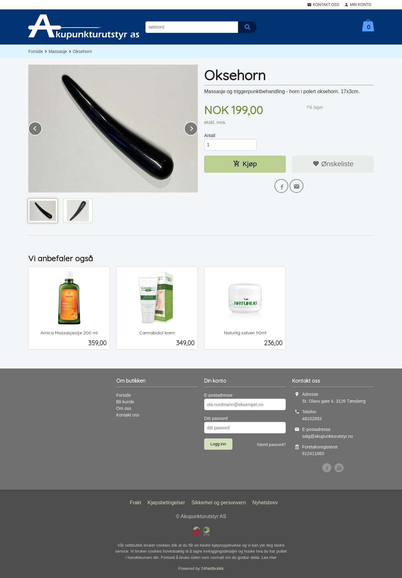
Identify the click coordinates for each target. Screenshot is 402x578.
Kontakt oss (127, 414)
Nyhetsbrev (265, 502)
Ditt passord (216, 418)
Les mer (269, 557)
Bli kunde (125, 401)
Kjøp (245, 164)
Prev (41, 127)
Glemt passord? (271, 444)
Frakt (135, 502)
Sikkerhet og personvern (219, 502)
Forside (35, 51)
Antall (209, 135)
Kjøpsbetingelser (166, 502)
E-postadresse (218, 395)
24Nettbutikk (212, 568)
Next (197, 127)
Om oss (123, 408)
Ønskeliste (333, 164)
